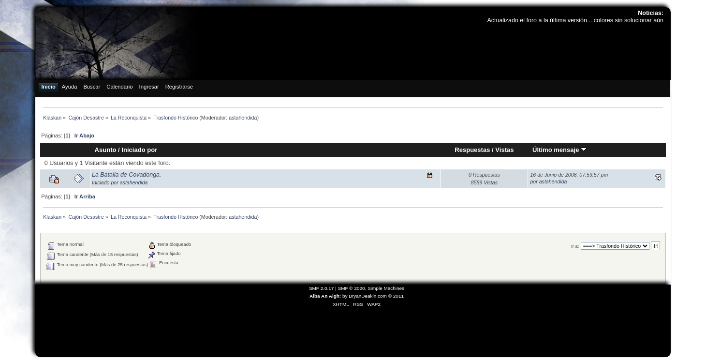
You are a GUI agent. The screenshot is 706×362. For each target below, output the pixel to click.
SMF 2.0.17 (321, 288)
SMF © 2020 (351, 288)
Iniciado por (139, 149)
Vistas (504, 149)
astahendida (243, 118)
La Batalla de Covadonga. (127, 174)
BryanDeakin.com (368, 296)
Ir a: (575, 246)
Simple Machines (386, 288)
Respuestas (472, 149)
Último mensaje (559, 149)
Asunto (106, 149)
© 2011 (396, 296)
